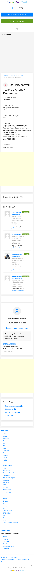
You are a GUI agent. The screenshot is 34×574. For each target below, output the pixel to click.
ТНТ (4, 508)
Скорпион (6, 450)
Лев (4, 443)
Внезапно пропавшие (11, 406)
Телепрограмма (6, 465)
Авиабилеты (5, 530)
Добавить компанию (17, 14)
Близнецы (6, 438)
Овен (4, 434)
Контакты (4, 557)
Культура (6, 506)
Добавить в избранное (18, 228)
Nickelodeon (6, 475)
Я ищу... (6, 415)
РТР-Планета (7, 492)
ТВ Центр (6, 482)
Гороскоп (4, 431)
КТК (4, 503)
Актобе (5, 536)
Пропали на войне (10, 412)
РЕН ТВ (5, 468)
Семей (5, 544)
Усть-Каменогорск (8, 546)
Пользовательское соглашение (10, 562)
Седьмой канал (7, 510)
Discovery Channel (8, 473)
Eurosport (6, 480)
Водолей (5, 457)
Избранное (14, 557)
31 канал (5, 501)
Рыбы (5, 460)
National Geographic (9, 478)
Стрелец (5, 453)
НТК (4, 515)
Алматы (5, 539)
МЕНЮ (6, 34)
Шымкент (6, 548)
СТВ (4, 520)
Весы (4, 448)
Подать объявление (17, 21)
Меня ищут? (8, 409)
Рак (4, 441)
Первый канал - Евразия (10, 522)
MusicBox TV (7, 489)
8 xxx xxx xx (17, 328)
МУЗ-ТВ (5, 487)
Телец (5, 436)
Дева (4, 446)
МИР (4, 485)
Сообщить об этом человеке (16, 323)
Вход (20, 8)
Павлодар (6, 541)
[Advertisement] (17, 54)
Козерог (5, 455)
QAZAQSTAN (7, 513)
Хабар (5, 498)
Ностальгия (6, 470)
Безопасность (28, 562)
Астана (5, 518)
